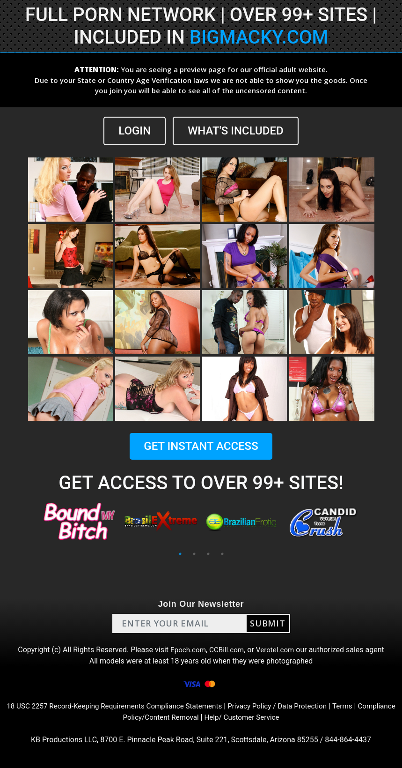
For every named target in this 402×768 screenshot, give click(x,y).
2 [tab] (194, 554)
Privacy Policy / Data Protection (302, 705)
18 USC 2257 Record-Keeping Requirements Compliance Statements (131, 705)
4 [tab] (222, 554)
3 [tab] (208, 554)
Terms (370, 705)
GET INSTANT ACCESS (201, 446)
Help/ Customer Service (264, 717)
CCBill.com (226, 649)
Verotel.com (277, 649)
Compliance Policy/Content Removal (158, 717)
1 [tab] (180, 554)
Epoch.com (186, 649)
